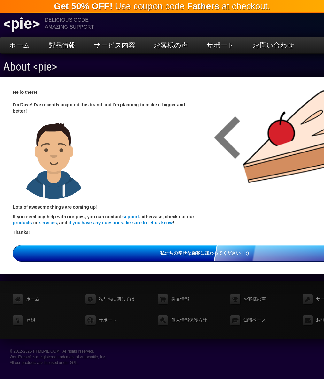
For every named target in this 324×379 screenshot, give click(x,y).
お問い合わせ (273, 45)
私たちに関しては (117, 298)
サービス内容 (114, 45)
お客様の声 (171, 45)
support (130, 216)
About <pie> (30, 66)
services (48, 222)
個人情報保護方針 (189, 320)
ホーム (19, 45)
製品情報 (62, 45)
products (22, 222)
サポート (220, 45)
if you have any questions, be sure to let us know (120, 222)
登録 (30, 320)
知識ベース (254, 320)
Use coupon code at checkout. (162, 6)
